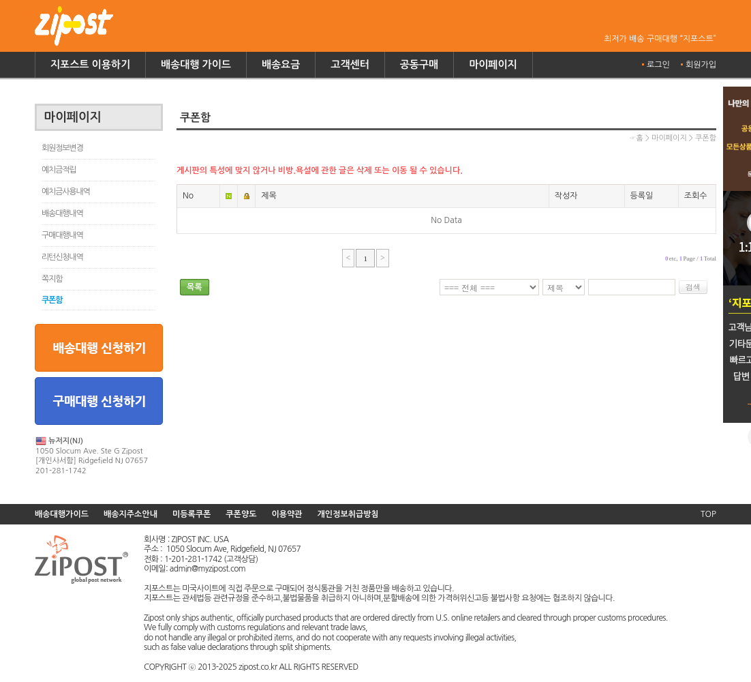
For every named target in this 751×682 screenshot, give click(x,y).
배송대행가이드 (62, 514)
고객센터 (350, 64)
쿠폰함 (52, 300)
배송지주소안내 (130, 514)
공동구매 (419, 64)
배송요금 (281, 64)
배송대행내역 (62, 213)
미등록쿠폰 (191, 514)
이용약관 (286, 514)
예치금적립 (59, 170)
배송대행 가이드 (196, 64)
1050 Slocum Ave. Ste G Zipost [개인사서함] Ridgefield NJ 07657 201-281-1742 (91, 455)
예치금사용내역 (66, 192)
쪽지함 (52, 279)
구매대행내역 (62, 235)
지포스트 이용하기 (90, 64)
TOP (708, 514)
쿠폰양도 (241, 514)
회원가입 (701, 65)
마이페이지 (493, 64)
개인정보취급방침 (348, 514)
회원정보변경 (62, 148)
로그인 (658, 65)
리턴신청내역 (62, 257)
